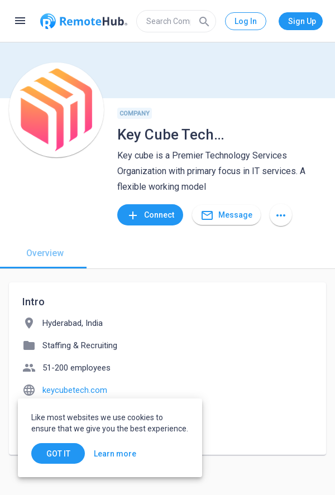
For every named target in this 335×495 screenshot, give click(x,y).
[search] (176, 21)
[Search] (204, 21)
